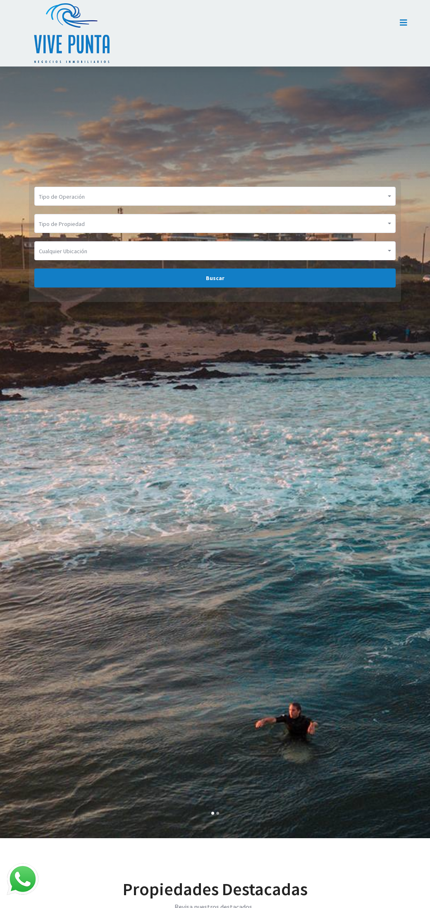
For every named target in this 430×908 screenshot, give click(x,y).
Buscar (215, 278)
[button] (212, 813)
